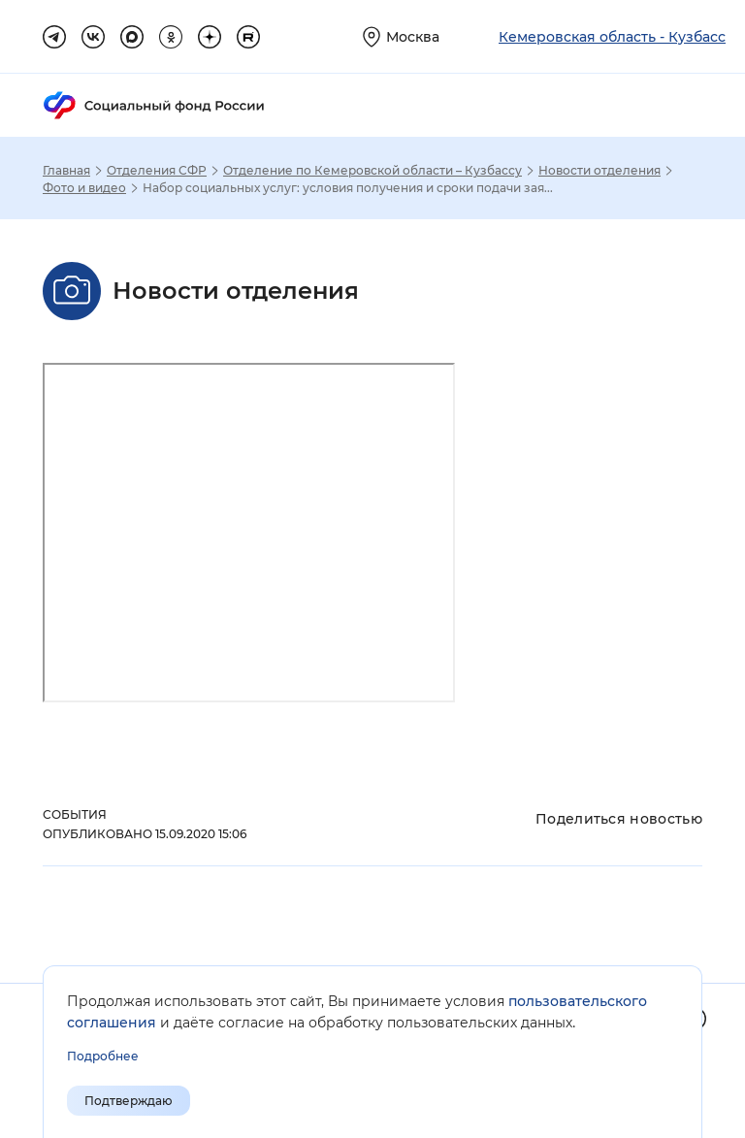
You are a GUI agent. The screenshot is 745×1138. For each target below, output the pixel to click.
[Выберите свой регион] (401, 36)
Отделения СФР (157, 171)
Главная (66, 171)
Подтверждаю (128, 1100)
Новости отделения (599, 171)
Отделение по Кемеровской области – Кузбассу (372, 171)
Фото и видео (84, 188)
